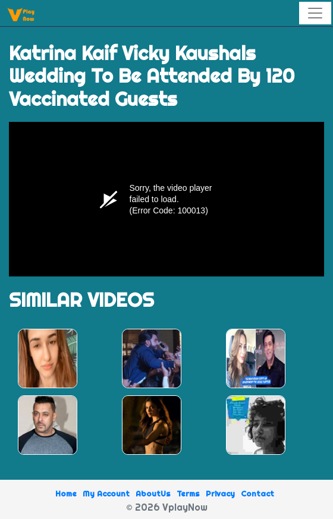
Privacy (220, 493)
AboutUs (153, 493)
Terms (188, 493)
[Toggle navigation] (315, 13)
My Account (106, 493)
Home (66, 493)
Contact (257, 493)
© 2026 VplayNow (167, 507)
